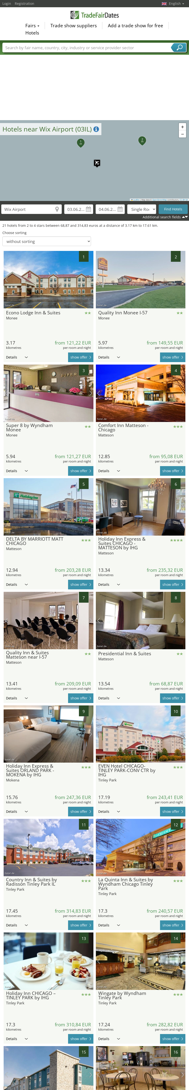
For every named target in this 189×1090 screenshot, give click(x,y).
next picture (90, 280)
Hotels (32, 33)
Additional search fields (162, 217)
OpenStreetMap (159, 200)
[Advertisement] (94, 84)
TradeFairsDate (94, 15)
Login (6, 3)
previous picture (6, 280)
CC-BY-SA (184, 200)
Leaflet (135, 200)
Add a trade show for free (135, 25)
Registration (24, 3)
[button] (94, 160)
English (176, 3)
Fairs (32, 25)
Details (17, 357)
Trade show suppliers (73, 25)
